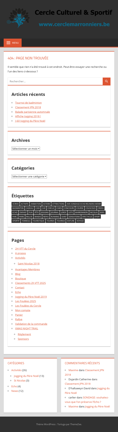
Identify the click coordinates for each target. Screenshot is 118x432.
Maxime (73, 370)
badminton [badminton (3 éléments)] (18, 208)
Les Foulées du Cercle (28, 305)
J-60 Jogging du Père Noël (30, 121)
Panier (19, 315)
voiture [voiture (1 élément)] (70, 221)
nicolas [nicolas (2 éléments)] (94, 212)
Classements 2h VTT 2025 (30, 283)
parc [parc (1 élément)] (14, 216)
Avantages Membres (27, 269)
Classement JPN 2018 (28, 107)
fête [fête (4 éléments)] (37, 212)
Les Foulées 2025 (25, 301)
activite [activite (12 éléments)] (25, 204)
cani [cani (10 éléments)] (37, 208)
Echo (18, 292)
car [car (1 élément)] (43, 208)
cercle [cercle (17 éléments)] (51, 208)
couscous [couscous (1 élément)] (91, 208)
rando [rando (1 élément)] (38, 216)
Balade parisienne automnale (32, 112)
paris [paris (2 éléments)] (21, 216)
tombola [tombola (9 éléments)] (26, 221)
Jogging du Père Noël (26, 376)
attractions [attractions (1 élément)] (58, 204)
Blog (17, 274)
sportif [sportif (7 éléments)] (15, 221)
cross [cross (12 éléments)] (101, 208)
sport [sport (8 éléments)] (97, 216)
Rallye (18, 319)
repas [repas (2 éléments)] (46, 216)
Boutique (20, 278)
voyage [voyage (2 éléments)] (80, 221)
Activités (20, 258)
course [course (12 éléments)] (79, 208)
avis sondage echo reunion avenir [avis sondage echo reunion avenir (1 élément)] (84, 204)
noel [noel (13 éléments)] (102, 212)
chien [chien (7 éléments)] (59, 208)
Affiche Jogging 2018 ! (28, 116)
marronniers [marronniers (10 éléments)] (81, 212)
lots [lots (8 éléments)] (71, 212)
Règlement (24, 334)
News (14, 391)
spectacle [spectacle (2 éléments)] (87, 216)
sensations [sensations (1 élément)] (74, 216)
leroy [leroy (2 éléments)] (63, 212)
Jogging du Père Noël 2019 (31, 296)
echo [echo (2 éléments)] (14, 212)
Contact (19, 287)
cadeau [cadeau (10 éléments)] (29, 208)
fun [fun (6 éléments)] (30, 212)
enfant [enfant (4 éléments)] (23, 212)
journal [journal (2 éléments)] (55, 212)
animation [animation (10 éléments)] (36, 204)
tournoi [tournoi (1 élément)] (61, 221)
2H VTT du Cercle (25, 248)
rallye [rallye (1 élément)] (29, 216)
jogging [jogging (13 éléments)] (45, 212)
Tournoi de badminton (28, 102)
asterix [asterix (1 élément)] (46, 204)
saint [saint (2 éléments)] (64, 216)
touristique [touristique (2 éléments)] (38, 221)
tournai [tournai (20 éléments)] (51, 221)
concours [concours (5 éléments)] (69, 208)
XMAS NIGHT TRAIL (26, 328)
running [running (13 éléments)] (55, 216)
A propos (20, 253)
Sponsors (23, 339)
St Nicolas (19, 380)
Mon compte (22, 310)
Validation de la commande (31, 324)
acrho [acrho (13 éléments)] (15, 204)
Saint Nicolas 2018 (29, 263)
